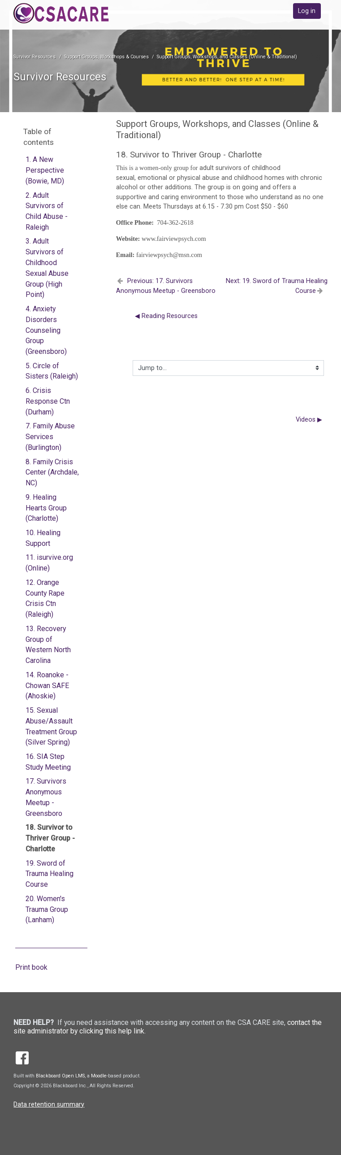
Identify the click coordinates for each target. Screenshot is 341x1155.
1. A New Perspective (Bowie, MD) (45, 170)
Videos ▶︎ (309, 419)
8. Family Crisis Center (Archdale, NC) (52, 473)
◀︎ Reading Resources (166, 316)
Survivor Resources (34, 57)
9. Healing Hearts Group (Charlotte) (46, 508)
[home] (74, 13)
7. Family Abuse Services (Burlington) (50, 437)
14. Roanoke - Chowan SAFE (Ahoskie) (47, 686)
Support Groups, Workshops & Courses (106, 57)
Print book (31, 967)
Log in (306, 11)
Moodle (99, 1076)
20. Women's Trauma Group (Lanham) (47, 909)
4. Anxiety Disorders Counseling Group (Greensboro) (46, 330)
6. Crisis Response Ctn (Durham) (48, 401)
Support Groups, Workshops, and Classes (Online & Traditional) (227, 57)
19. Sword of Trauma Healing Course (49, 874)
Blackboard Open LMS (60, 1076)
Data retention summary (48, 1104)
